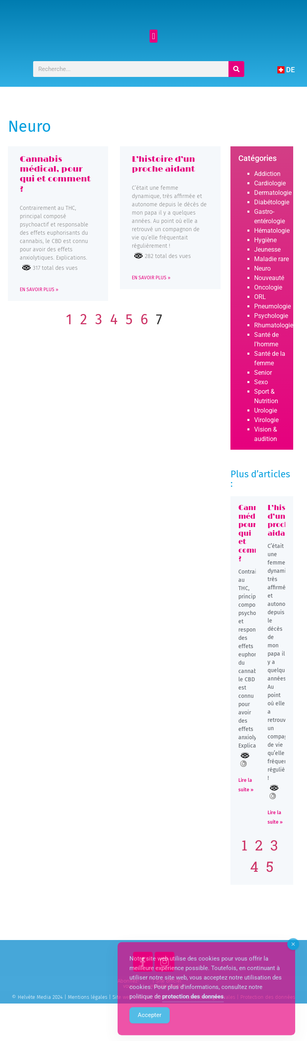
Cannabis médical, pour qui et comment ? (55, 202)
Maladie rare (271, 287)
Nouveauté (269, 306)
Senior (263, 400)
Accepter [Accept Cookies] (149, 1026)
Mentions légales (87, 1025)
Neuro (262, 296)
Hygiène (265, 268)
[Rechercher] (236, 97)
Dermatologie (273, 220)
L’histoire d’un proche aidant (163, 192)
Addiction (267, 202)
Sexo (261, 410)
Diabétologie (271, 230)
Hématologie (272, 258)
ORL (260, 325)
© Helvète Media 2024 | (40, 1025)
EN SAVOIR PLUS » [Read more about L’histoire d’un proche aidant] (151, 305)
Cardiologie (270, 211)
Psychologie (271, 344)
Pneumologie (272, 334)
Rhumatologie (273, 353)
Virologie (266, 448)
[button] (153, 64)
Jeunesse (267, 277)
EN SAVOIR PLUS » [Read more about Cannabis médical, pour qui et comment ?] (39, 317)
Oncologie (268, 315)
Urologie (265, 438)
